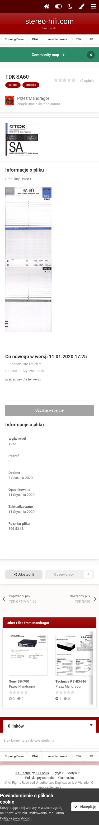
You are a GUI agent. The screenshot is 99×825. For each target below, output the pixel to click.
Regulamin (56, 813)
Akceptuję (85, 807)
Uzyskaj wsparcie (49, 410)
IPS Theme (23, 773)
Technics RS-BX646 (70, 681)
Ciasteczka (66, 778)
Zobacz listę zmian (25, 364)
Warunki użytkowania (31, 813)
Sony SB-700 (19, 681)
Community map (45, 55)
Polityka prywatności (39, 778)
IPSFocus (42, 773)
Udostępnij (24, 575)
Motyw (74, 773)
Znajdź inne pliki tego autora (38, 104)
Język (58, 773)
